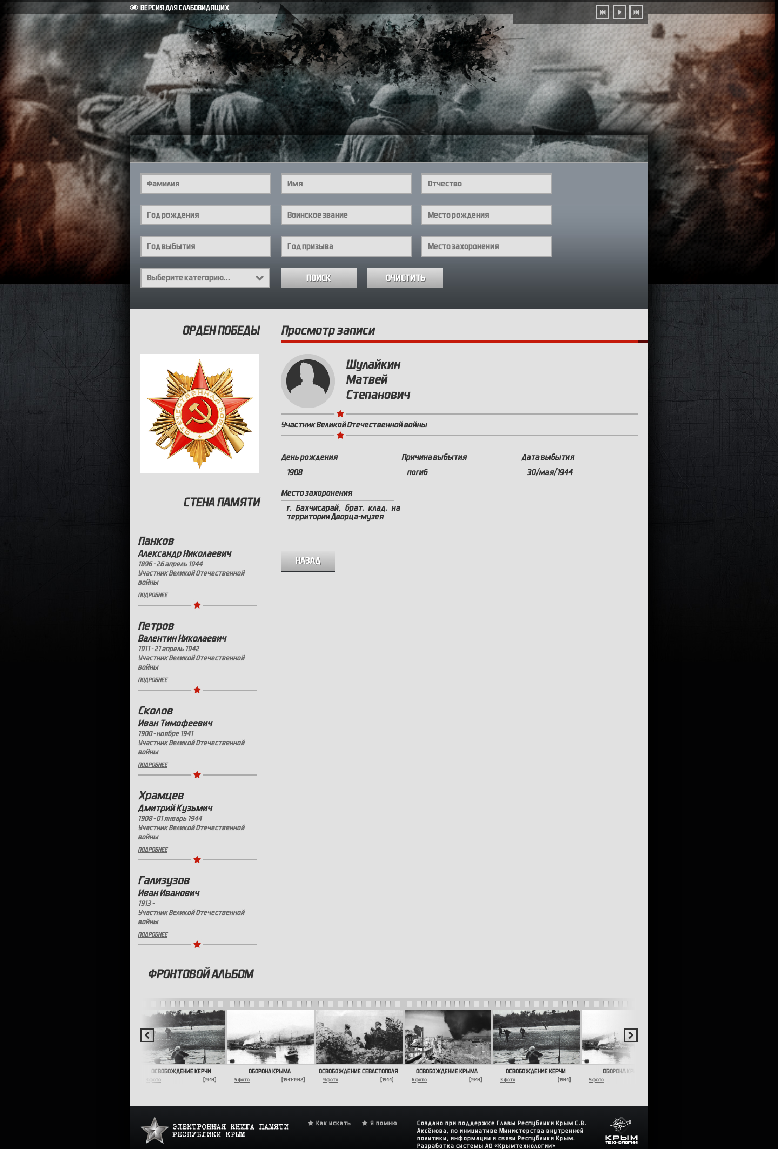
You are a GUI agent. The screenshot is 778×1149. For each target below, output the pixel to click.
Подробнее (152, 595)
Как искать (333, 1123)
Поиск (318, 278)
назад (308, 560)
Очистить (405, 278)
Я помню (383, 1123)
